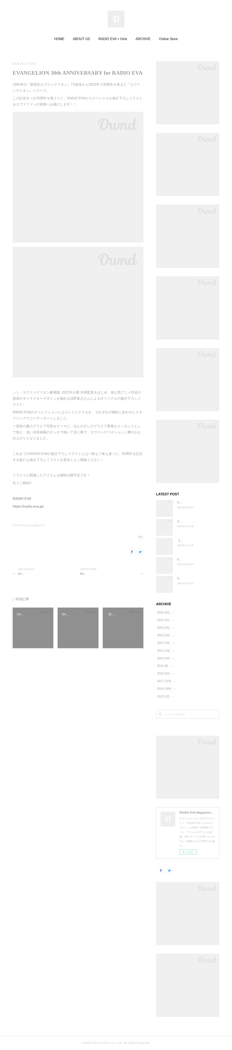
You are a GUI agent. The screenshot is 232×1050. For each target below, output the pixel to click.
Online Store (168, 39)
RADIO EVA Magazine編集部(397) (29, 525)
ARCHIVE (143, 39)
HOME (59, 39)
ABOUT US (81, 39)
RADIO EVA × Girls (112, 39)
